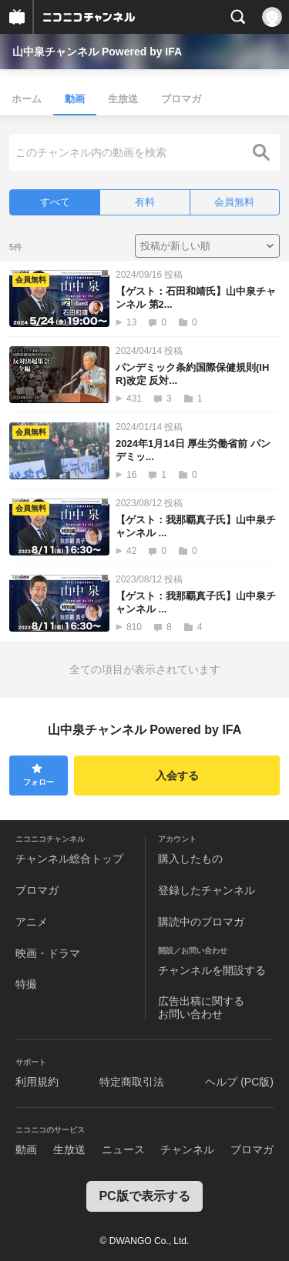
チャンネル (187, 1149)
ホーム (27, 99)
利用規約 (37, 1082)
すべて (55, 202)
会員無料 (234, 202)
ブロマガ (181, 99)
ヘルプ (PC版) (239, 1082)
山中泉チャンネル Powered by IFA (97, 51)
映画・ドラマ (47, 953)
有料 (145, 202)
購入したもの (190, 858)
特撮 (26, 984)
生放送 (123, 99)
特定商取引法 (131, 1082)
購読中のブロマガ (201, 922)
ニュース (123, 1149)
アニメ (31, 922)
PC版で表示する (144, 1196)
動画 (75, 99)
